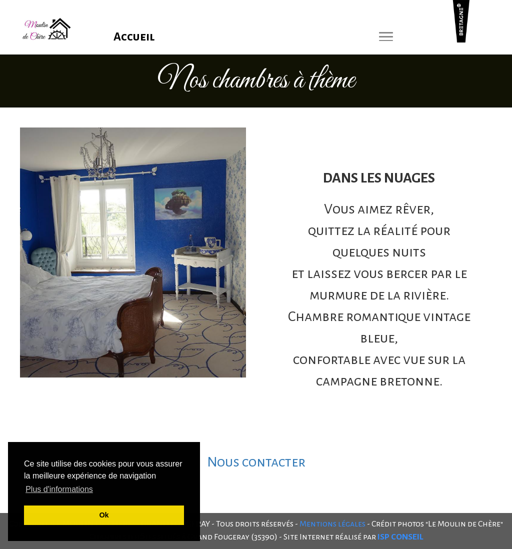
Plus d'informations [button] (59, 489)
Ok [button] (103, 515)
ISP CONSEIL (400, 537)
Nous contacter (256, 462)
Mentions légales (333, 524)
